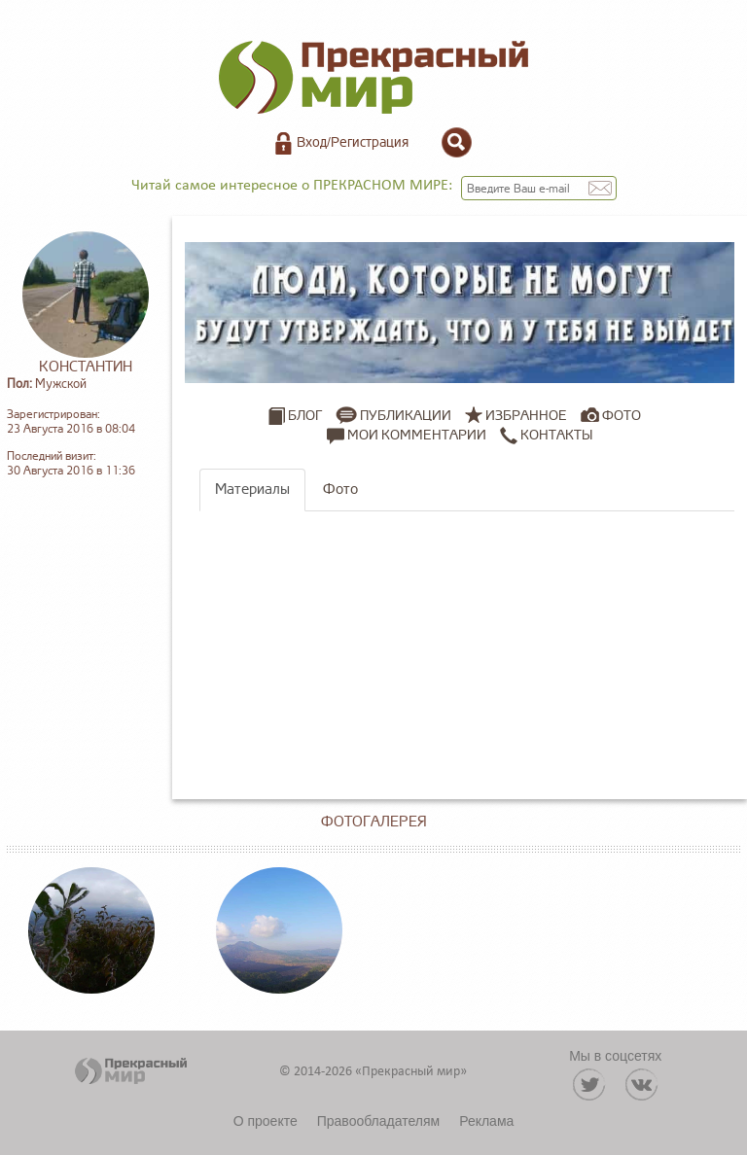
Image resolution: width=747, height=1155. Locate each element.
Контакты (546, 435)
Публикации (405, 415)
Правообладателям (378, 1121)
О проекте (265, 1121)
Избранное (526, 415)
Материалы (252, 489)
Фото (621, 415)
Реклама (486, 1121)
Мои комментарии (406, 435)
